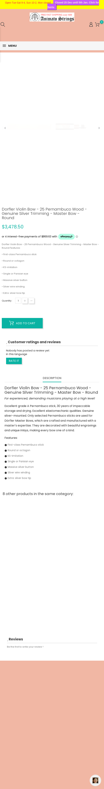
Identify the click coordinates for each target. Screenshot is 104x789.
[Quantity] (18, 301)
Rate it (14, 361)
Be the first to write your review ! (25, 646)
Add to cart (22, 323)
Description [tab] (52, 378)
